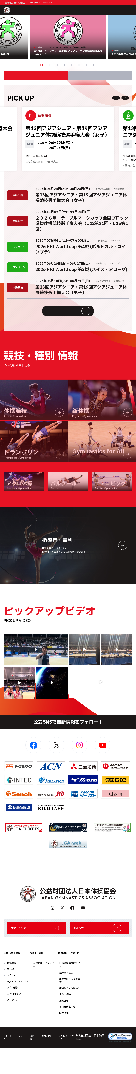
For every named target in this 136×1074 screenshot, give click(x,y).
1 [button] (42, 65)
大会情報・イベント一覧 (75, 327)
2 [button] (50, 65)
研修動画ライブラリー (43, 992)
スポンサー (7, 1064)
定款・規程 (65, 1022)
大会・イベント (37, 952)
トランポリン (14, 1003)
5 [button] (71, 65)
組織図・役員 (66, 1000)
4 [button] (64, 65)
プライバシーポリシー (70, 1064)
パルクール (13, 1027)
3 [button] (57, 65)
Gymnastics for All (17, 1009)
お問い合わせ (49, 1064)
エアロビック (14, 1021)
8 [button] (93, 65)
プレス (21, 1064)
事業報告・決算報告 (69, 1016)
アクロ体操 (13, 1015)
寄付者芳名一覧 (67, 1034)
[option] (68, 37)
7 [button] (86, 65)
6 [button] (79, 65)
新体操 (10, 997)
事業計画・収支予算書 (69, 1008)
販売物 (34, 1064)
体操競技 (11, 990)
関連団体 (64, 1040)
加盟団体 (64, 1028)
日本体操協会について (69, 992)
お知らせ (99, 952)
